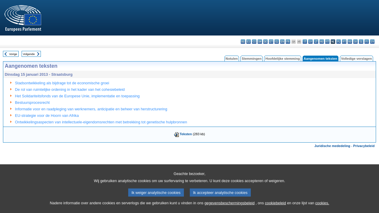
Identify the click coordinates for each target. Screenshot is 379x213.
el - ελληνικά (276, 41)
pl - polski (338, 41)
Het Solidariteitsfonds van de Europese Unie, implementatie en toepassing (77, 96)
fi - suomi (366, 41)
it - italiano (305, 41)
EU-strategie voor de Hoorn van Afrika (47, 115)
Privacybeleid (364, 146)
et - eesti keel (271, 41)
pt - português (344, 41)
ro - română (350, 41)
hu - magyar (321, 41)
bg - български (243, 41)
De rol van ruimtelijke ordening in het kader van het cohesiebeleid (70, 89)
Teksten (186, 134)
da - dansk (260, 41)
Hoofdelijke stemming (282, 58)
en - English (282, 41)
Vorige (13, 54)
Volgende (29, 54)
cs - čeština (254, 41)
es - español (248, 41)
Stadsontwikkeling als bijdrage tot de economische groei (62, 83)
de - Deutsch (265, 41)
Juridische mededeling (332, 146)
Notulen (232, 58)
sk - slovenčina (355, 41)
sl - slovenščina (361, 41)
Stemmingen (251, 58)
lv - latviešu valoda (310, 41)
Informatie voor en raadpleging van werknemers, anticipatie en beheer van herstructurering (91, 109)
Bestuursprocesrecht (32, 102)
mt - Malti (327, 41)
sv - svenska (372, 41)
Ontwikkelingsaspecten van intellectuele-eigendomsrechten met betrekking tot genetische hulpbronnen (101, 122)
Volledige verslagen (356, 58)
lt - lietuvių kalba (316, 41)
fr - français (288, 41)
